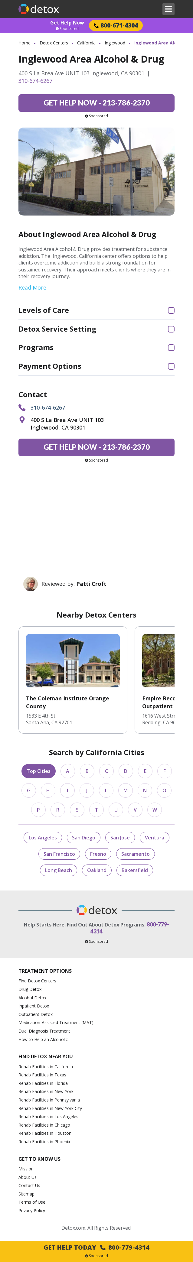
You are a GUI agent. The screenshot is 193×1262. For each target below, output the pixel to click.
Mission (26, 1169)
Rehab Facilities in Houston (44, 1133)
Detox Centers (54, 43)
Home (24, 43)
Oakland (96, 870)
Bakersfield (135, 870)
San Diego (83, 837)
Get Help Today (96, 1247)
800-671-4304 (116, 25)
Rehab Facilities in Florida (43, 1083)
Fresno (98, 854)
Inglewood (115, 43)
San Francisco (59, 854)
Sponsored (67, 29)
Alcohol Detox (32, 998)
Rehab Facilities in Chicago (44, 1125)
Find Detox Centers (37, 981)
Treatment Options (45, 971)
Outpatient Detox (35, 1014)
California (86, 43)
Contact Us (29, 1185)
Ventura (154, 837)
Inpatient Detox (33, 1006)
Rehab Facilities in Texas (42, 1075)
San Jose (120, 837)
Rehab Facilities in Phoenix (44, 1141)
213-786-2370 (97, 102)
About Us (27, 1177)
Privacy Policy (31, 1210)
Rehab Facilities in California (45, 1066)
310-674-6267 (35, 80)
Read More (32, 287)
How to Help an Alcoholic (43, 1039)
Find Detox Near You (45, 1056)
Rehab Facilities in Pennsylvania (49, 1100)
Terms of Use (31, 1202)
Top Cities (39, 771)
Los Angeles (43, 837)
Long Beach (58, 870)
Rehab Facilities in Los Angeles (48, 1116)
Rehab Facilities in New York (46, 1091)
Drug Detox (29, 989)
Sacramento (135, 854)
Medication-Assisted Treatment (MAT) (55, 1022)
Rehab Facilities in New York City (50, 1108)
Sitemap (26, 1194)
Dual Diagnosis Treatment (44, 1031)
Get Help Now (67, 22)
